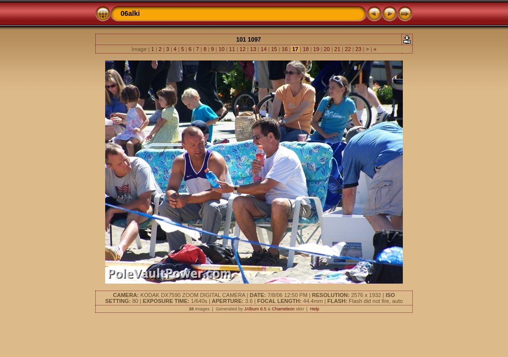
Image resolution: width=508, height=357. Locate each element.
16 (284, 49)
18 (305, 49)
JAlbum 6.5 (255, 308)
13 (253, 49)
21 (337, 49)
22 (347, 49)
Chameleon (283, 308)
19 (316, 49)
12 (242, 49)
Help (314, 308)
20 (326, 49)
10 (221, 49)
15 (273, 49)
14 (263, 49)
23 (358, 49)
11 (232, 49)
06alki (130, 13)
